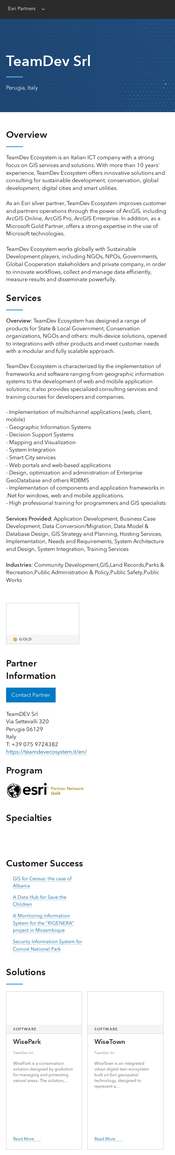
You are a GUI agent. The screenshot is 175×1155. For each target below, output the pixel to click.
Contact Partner (30, 695)
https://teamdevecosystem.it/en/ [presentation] (46, 752)
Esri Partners (21, 8)
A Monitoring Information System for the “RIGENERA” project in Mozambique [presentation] (43, 923)
